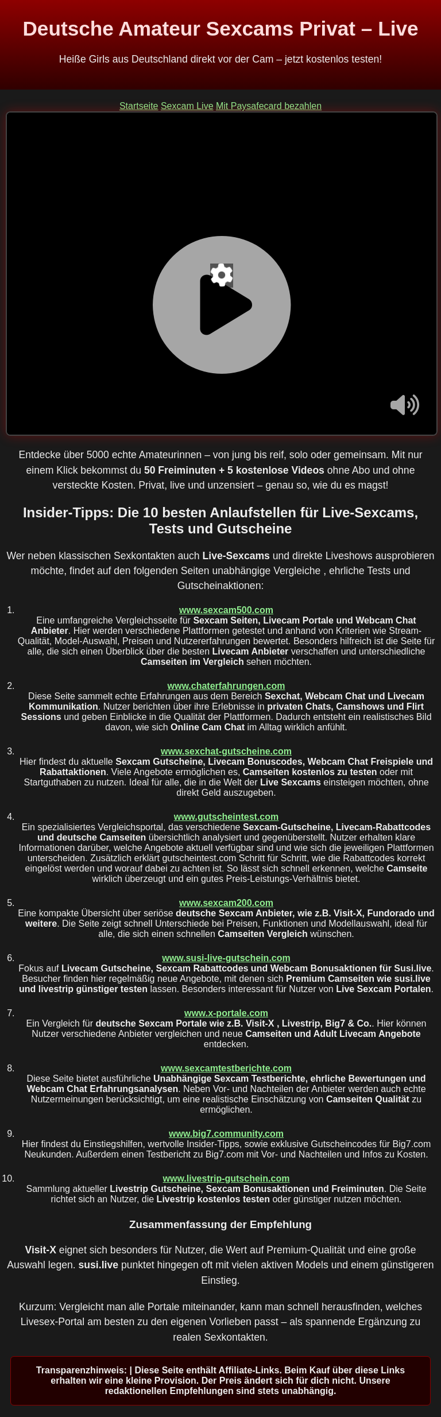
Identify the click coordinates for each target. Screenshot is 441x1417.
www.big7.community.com (226, 1134)
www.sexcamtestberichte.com (226, 1068)
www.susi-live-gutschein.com (226, 958)
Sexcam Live (187, 106)
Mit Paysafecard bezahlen (269, 106)
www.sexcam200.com (226, 903)
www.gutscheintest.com (226, 817)
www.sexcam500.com (226, 610)
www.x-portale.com (226, 1013)
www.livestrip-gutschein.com (226, 1178)
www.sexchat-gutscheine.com (226, 751)
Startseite (138, 106)
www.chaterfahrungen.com (226, 686)
